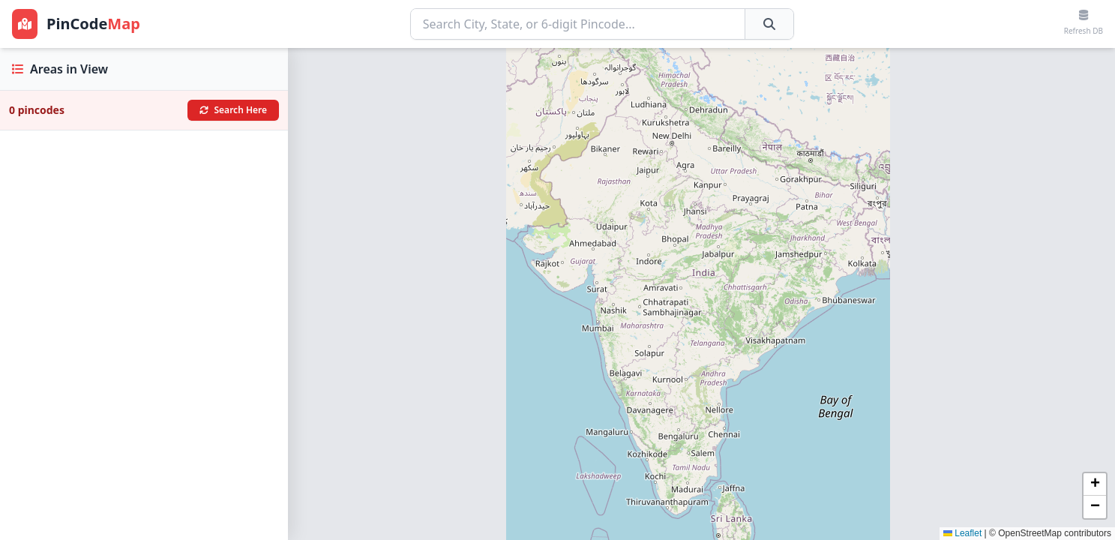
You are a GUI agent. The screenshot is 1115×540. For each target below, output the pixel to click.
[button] (1095, 484)
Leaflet (962, 533)
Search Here (233, 110)
